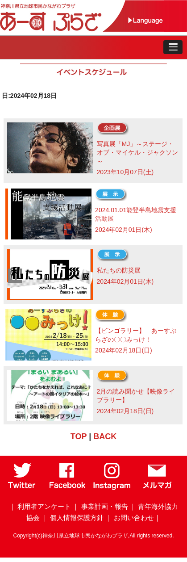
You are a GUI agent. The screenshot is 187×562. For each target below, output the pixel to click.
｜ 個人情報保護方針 (73, 517)
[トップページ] (62, 29)
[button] (173, 47)
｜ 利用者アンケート (40, 506)
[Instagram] (112, 487)
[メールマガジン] (157, 487)
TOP (79, 436)
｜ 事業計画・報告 (100, 506)
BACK (104, 436)
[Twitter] (22, 487)
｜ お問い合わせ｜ (132, 517)
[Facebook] (67, 487)
